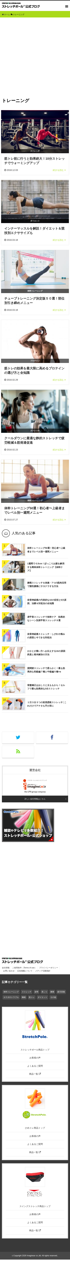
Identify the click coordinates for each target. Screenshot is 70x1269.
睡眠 (24, 997)
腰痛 (52, 992)
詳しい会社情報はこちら (35, 799)
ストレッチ (26, 992)
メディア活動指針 (42, 971)
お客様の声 (35, 1057)
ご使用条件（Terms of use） (24, 968)
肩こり (44, 992)
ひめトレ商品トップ (35, 1128)
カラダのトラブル (11, 997)
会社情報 (6, 968)
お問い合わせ (9, 971)
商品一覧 (35, 1074)
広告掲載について (24, 971)
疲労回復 (61, 992)
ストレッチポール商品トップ (35, 1049)
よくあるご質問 (35, 1066)
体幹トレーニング (11, 992)
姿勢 (36, 992)
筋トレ (32, 997)
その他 (53, 997)
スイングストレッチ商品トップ (35, 1206)
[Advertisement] (35, 54)
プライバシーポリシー (48, 968)
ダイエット (42, 997)
